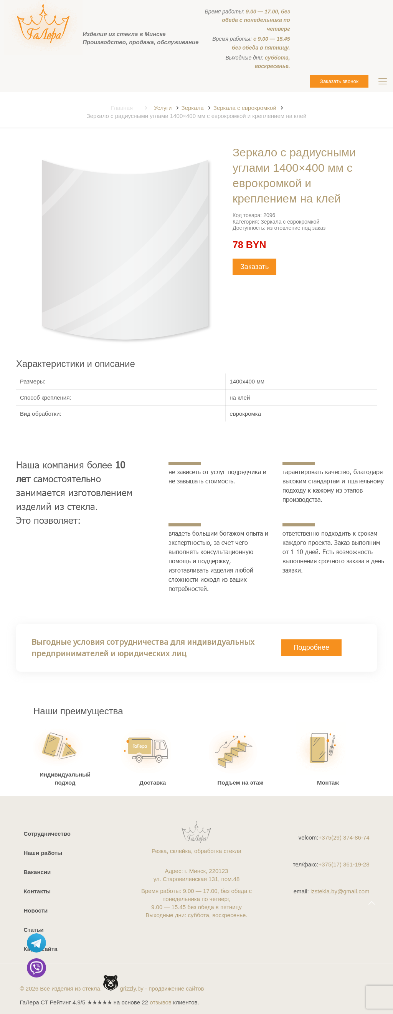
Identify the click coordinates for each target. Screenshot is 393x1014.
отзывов (161, 1002)
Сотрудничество (46, 833)
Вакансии (37, 872)
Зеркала (193, 108)
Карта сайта (40, 949)
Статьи (33, 929)
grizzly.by (131, 988)
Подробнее (311, 647)
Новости (35, 910)
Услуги (163, 108)
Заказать (254, 267)
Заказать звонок (339, 81)
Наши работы (42, 853)
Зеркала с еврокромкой (244, 108)
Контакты (37, 891)
